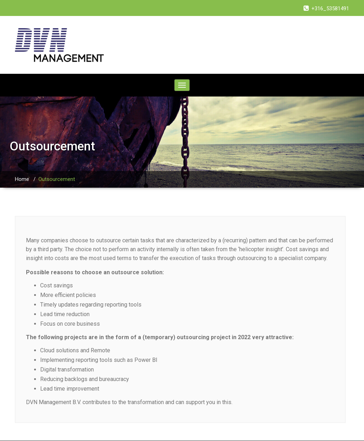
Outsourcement (56, 179)
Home (22, 179)
